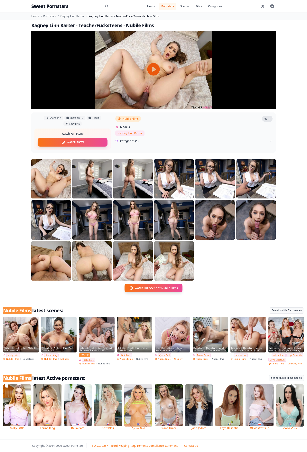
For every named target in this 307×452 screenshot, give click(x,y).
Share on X (53, 118)
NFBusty (64, 358)
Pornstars (167, 6)
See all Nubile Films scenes (287, 310)
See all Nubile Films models (286, 378)
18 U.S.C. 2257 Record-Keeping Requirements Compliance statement (134, 445)
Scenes (184, 6)
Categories (215, 6)
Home (151, 6)
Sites (199, 6)
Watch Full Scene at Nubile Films (153, 288)
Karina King (51, 355)
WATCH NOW (72, 142)
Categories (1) (194, 141)
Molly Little (13, 355)
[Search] (106, 6)
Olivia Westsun (277, 359)
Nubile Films (128, 118)
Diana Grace (203, 355)
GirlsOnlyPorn (295, 363)
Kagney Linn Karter (72, 16)
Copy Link (72, 123)
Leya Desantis (295, 355)
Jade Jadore (240, 355)
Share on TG (74, 118)
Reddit (93, 118)
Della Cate (88, 359)
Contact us (191, 445)
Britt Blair (126, 355)
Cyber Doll (164, 355)
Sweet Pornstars (49, 6)
